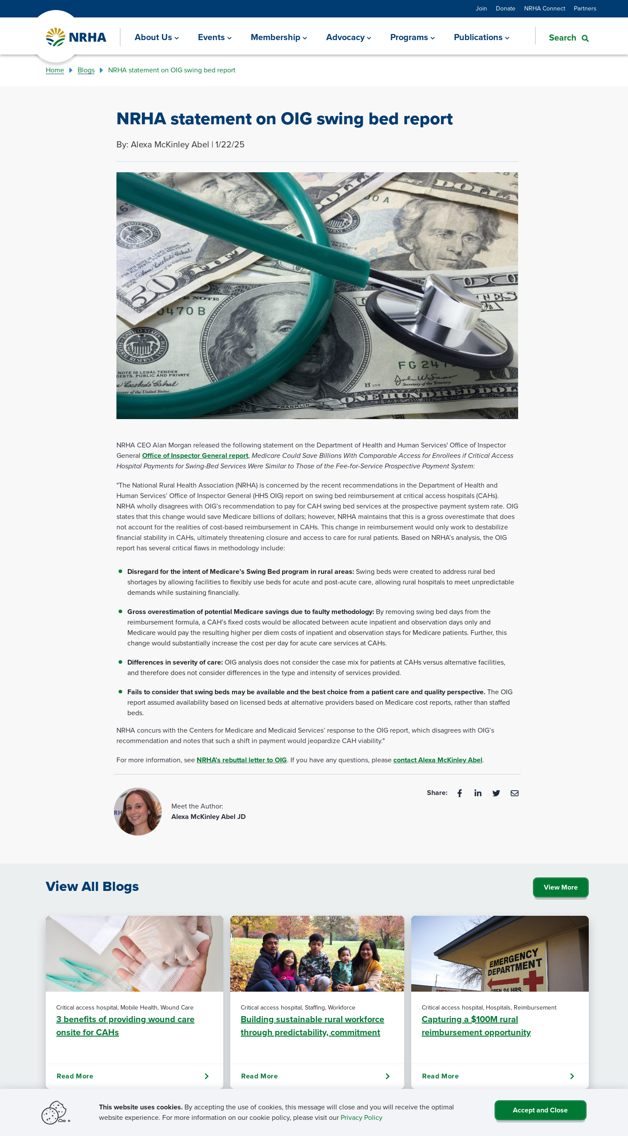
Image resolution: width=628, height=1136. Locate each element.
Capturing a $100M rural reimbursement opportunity (476, 1026)
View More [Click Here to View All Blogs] (561, 887)
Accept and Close (540, 1110)
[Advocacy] (349, 37)
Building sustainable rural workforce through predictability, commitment (312, 1026)
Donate (505, 8)
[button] (562, 36)
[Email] (515, 793)
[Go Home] (76, 37)
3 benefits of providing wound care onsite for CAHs (125, 1026)
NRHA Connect (544, 8)
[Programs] (412, 37)
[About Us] (156, 37)
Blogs (86, 70)
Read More (133, 1076)
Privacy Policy (361, 1117)
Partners (585, 8)
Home (55, 70)
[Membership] (279, 37)
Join (481, 8)
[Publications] (481, 37)
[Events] (214, 37)
